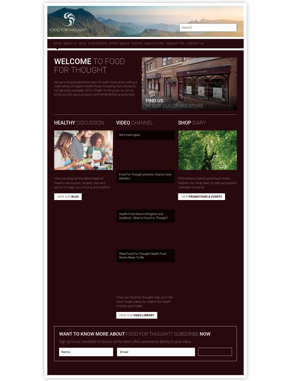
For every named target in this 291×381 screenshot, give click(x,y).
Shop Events (97, 43)
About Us (70, 43)
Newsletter (175, 43)
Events (137, 43)
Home (57, 43)
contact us (195, 43)
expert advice (119, 43)
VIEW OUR (136, 315)
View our (68, 196)
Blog (82, 43)
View (201, 196)
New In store (154, 43)
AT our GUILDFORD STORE (174, 103)
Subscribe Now (215, 352)
